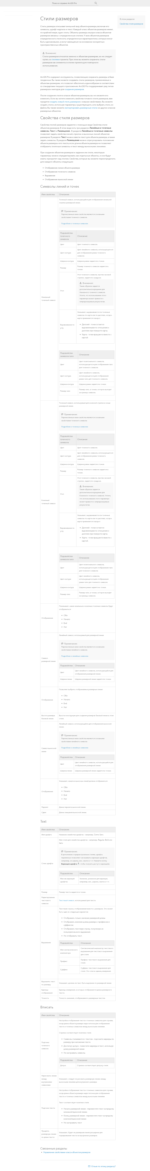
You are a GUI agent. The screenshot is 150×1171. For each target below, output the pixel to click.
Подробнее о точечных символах (74, 223)
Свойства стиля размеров (131, 24)
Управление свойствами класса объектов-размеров (66, 1152)
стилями (56, 59)
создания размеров (74, 89)
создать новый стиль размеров (65, 102)
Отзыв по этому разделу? (103, 1166)
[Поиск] (96, 3)
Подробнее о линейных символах (74, 656)
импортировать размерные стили (81, 108)
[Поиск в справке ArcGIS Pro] (73, 3)
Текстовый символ (66, 900)
